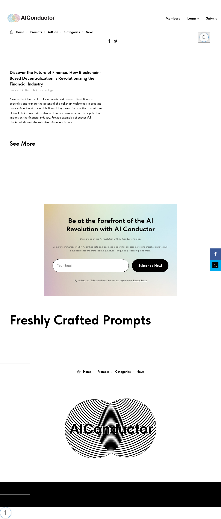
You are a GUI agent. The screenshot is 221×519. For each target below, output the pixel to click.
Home (17, 32)
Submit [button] (211, 18)
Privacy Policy (140, 280)
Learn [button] (191, 18)
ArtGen (53, 32)
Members (173, 18)
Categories (72, 32)
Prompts (36, 32)
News (89, 32)
